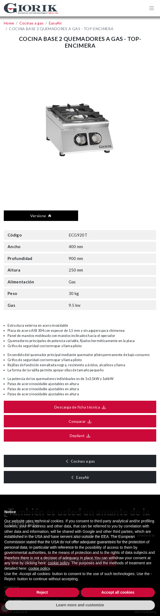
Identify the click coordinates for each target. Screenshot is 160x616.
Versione (43, 215)
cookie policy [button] (58, 563)
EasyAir (84, 477)
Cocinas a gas (85, 461)
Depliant (75, 435)
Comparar (75, 421)
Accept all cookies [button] (117, 592)
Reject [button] (42, 592)
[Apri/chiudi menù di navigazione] (151, 8)
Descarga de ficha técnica (75, 407)
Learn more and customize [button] (80, 605)
